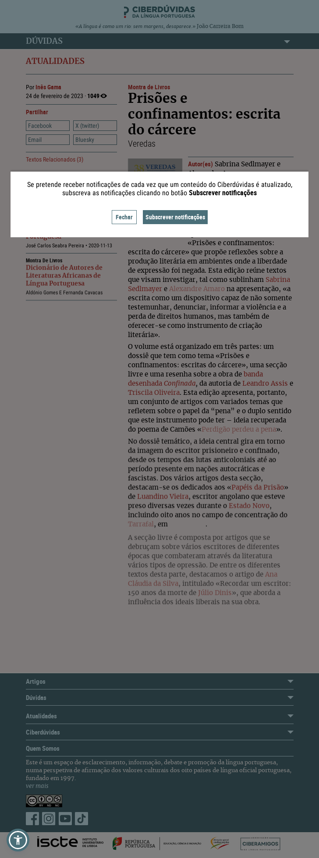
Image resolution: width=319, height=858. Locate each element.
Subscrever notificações (175, 217)
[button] (18, 840)
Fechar (124, 217)
